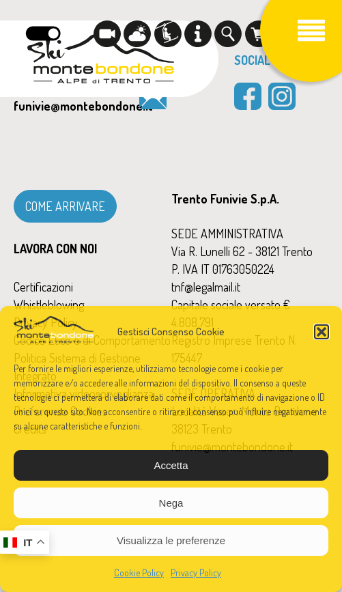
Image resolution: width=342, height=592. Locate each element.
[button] (321, 332)
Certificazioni (43, 286)
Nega (171, 503)
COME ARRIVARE (65, 206)
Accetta (171, 465)
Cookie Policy (139, 572)
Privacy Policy (196, 572)
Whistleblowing (49, 304)
